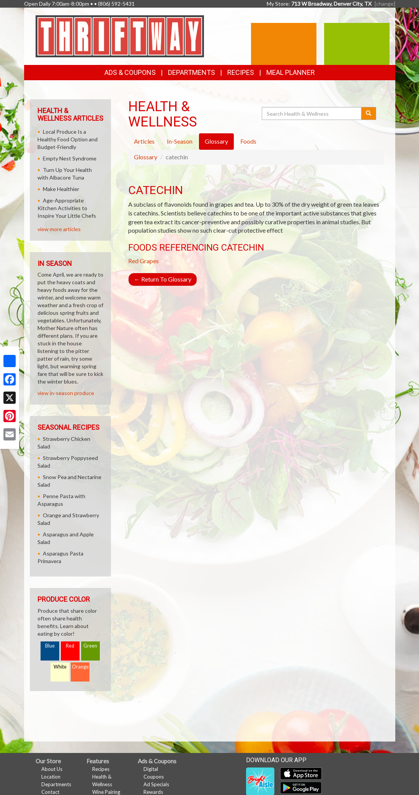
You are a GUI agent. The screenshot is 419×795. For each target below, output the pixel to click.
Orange (80, 667)
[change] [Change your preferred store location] (385, 3)
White (60, 667)
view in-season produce (65, 393)
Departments (56, 784)
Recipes (240, 72)
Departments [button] (191, 72)
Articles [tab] (144, 141)
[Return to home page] (120, 35)
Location (50, 777)
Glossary (145, 156)
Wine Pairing (106, 792)
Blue (50, 646)
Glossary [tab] (216, 141)
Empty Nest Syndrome (69, 158)
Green (90, 646)
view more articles (59, 229)
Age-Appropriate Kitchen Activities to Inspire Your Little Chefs (66, 208)
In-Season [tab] (179, 141)
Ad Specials (156, 784)
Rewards (153, 792)
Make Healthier (61, 189)
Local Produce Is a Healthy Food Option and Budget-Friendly (67, 139)
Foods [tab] (248, 141)
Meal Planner (290, 72)
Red (70, 646)
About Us (51, 769)
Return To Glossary (162, 279)
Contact (50, 792)
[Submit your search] (368, 113)
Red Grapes (143, 260)
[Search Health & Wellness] (312, 113)
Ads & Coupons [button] (130, 72)
